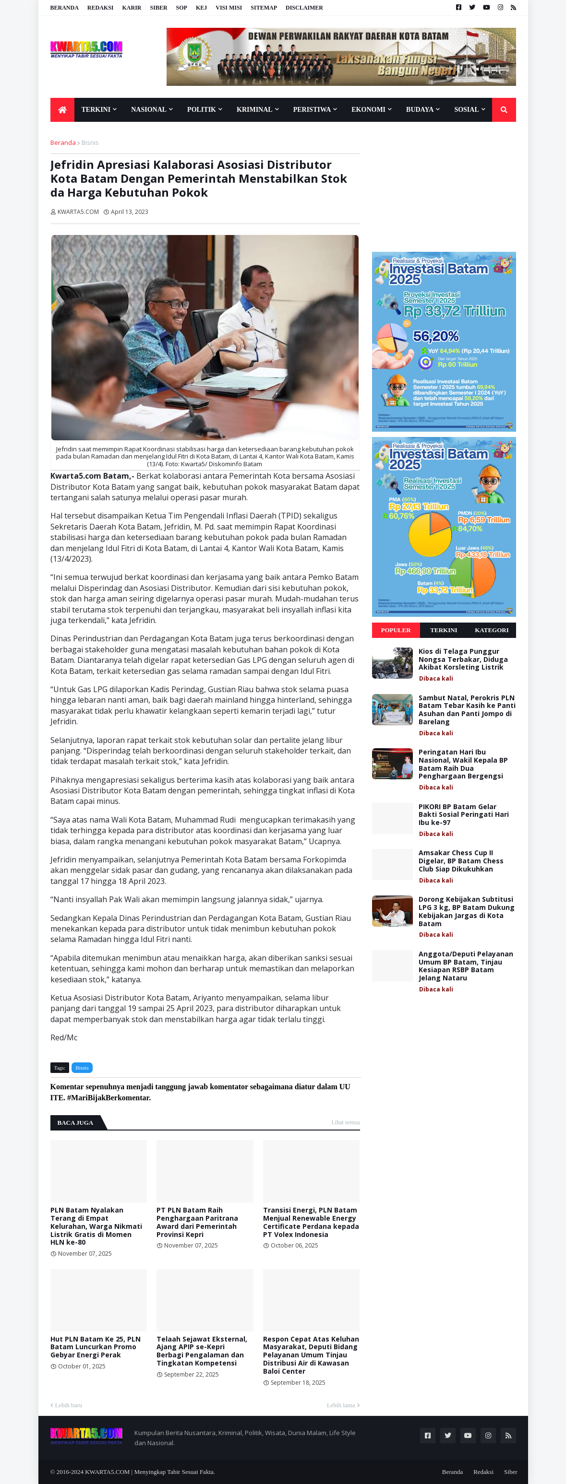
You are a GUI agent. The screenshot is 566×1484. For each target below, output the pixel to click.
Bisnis (90, 142)
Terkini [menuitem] (96, 109)
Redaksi (100, 7)
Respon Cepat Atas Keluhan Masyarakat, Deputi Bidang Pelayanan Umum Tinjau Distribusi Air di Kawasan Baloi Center (311, 1355)
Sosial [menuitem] (466, 109)
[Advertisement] (444, 187)
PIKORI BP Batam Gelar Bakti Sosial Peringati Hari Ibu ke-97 (464, 815)
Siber (159, 7)
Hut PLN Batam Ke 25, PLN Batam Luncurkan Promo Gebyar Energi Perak (95, 1347)
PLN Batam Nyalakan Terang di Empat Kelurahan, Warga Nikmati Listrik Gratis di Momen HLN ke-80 (96, 1226)
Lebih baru (69, 1405)
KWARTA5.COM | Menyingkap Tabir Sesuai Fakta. (150, 1471)
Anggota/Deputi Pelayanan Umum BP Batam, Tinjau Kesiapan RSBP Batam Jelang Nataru (466, 966)
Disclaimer (304, 7)
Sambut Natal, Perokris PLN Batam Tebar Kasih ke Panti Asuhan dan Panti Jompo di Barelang (467, 710)
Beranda (64, 7)
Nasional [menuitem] (149, 109)
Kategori (492, 630)
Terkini (443, 630)
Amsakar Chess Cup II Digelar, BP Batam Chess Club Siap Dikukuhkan (461, 861)
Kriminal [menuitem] (255, 109)
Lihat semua (346, 1122)
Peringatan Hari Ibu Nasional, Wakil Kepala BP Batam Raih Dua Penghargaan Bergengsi (463, 764)
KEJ (201, 7)
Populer (395, 630)
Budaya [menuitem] (420, 109)
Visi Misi (229, 7)
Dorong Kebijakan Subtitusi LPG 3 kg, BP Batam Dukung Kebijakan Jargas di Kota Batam (467, 911)
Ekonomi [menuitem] (368, 109)
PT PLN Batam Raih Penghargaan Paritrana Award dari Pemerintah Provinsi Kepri (197, 1222)
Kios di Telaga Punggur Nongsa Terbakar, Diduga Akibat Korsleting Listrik (463, 659)
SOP (181, 7)
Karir (132, 7)
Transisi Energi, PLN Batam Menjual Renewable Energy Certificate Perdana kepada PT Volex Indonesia (311, 1222)
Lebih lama (341, 1405)
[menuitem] (62, 110)
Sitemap (264, 7)
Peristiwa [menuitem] (312, 109)
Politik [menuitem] (201, 109)
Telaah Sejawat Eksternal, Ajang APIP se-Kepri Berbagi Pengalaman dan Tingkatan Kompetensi (202, 1351)
